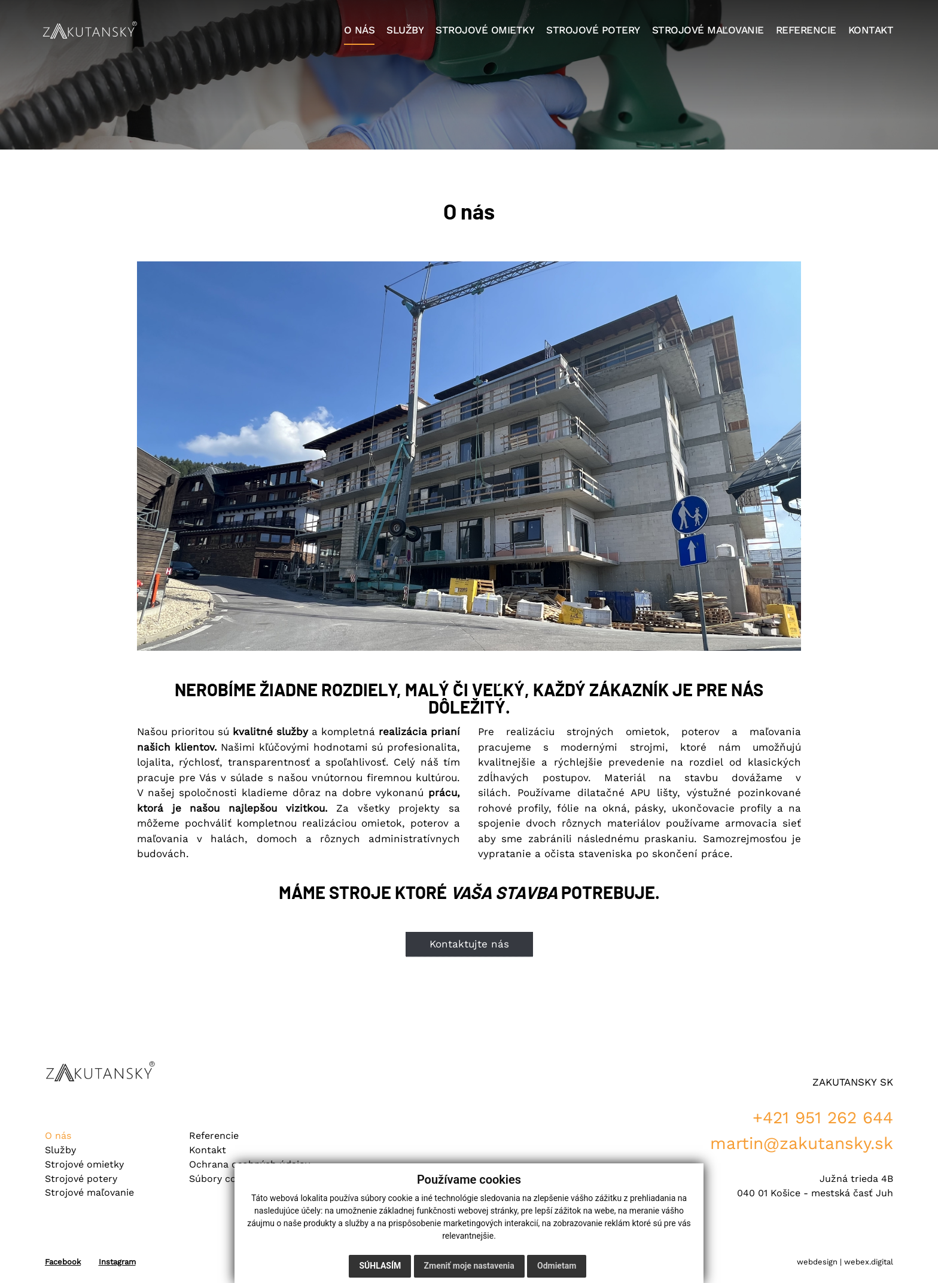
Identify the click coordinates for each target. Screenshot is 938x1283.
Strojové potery (81, 1178)
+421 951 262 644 (823, 1117)
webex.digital (868, 1261)
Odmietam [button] (556, 1265)
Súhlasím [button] (380, 1265)
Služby (60, 1150)
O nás (58, 1135)
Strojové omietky (84, 1164)
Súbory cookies (224, 1178)
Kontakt (207, 1150)
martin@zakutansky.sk (801, 1143)
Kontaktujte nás (469, 944)
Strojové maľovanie (89, 1192)
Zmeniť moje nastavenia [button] (469, 1265)
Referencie (214, 1135)
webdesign (817, 1261)
